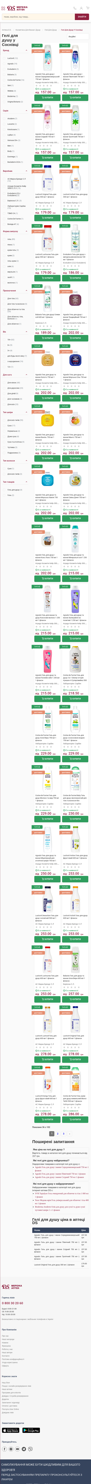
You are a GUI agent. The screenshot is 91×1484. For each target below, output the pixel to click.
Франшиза (6, 1346)
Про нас (5, 1336)
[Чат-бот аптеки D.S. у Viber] (30, 1449)
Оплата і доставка (9, 1406)
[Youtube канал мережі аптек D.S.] (17, 1449)
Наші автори (7, 1352)
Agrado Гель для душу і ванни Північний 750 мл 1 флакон (60, 1174)
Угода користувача (9, 1362)
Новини (5, 1343)
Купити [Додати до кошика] (47, 97)
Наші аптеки (7, 1389)
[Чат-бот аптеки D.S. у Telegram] (23, 1449)
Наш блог (6, 1383)
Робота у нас (7, 1349)
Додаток (5, 1399)
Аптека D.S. (6, 30)
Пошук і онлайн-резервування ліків (16, 1386)
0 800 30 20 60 (12, 1303)
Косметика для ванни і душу (28, 30)
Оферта (5, 1366)
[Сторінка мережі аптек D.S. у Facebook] (4, 1449)
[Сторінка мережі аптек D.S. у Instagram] (11, 1449)
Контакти (5, 1356)
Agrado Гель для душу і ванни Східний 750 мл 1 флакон (59, 1177)
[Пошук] (82, 17)
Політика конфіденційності (13, 1359)
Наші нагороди (8, 1339)
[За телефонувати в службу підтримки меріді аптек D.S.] (74, 9)
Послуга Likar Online (10, 1409)
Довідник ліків (8, 1413)
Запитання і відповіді (10, 1403)
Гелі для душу (51, 30)
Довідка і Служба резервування (15, 1396)
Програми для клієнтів (11, 1393)
